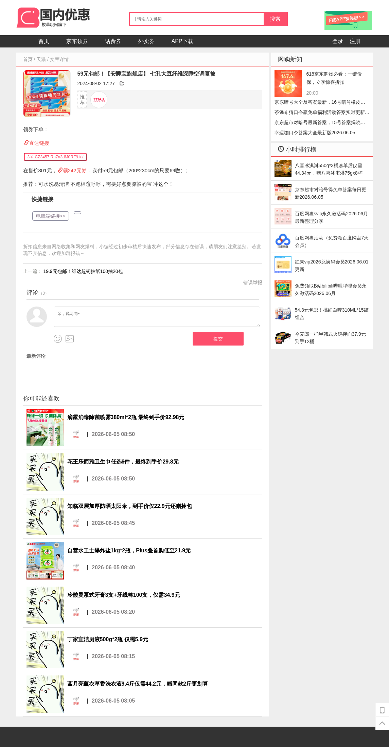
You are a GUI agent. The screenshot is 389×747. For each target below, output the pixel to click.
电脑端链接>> (50, 216)
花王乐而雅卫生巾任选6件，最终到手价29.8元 (123, 462)
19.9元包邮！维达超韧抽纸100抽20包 (83, 271)
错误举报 (252, 282)
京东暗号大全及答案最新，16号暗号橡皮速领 (320, 103)
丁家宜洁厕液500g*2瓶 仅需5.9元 (107, 639)
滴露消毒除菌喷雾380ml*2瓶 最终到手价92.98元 (125, 417)
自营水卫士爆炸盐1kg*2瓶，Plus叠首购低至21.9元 (129, 550)
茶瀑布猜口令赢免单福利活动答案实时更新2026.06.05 (320, 113)
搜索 (275, 19)
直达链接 (39, 143)
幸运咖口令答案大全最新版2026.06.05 (315, 132)
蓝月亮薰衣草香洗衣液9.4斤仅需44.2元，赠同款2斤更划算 (137, 684)
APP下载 (182, 41)
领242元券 (75, 170)
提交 (218, 338)
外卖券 (146, 41)
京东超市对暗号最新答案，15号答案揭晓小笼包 (320, 123)
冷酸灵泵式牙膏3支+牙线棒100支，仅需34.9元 (123, 595)
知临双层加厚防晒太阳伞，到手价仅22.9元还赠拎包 (129, 506)
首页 (43, 41)
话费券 (113, 41)
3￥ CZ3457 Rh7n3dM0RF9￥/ (56, 157)
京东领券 (77, 41)
